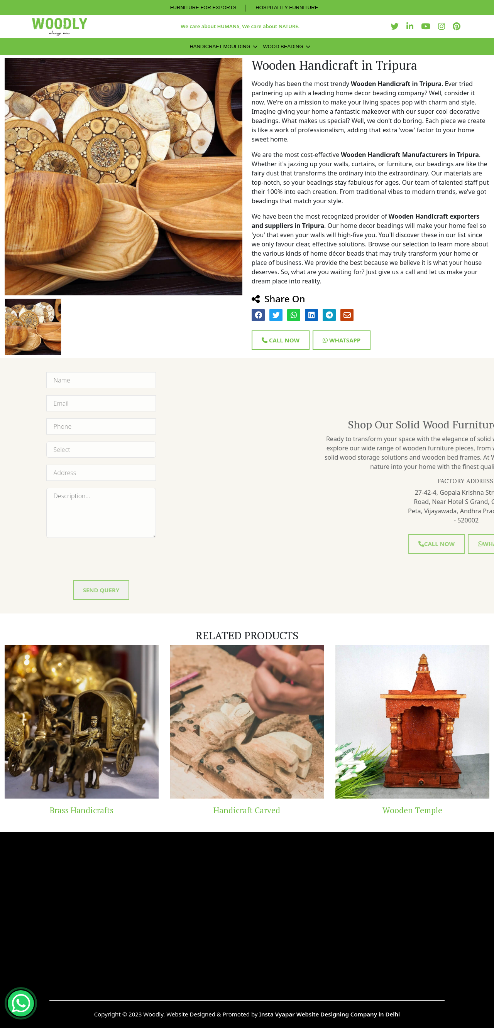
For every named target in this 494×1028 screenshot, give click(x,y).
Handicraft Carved (246, 810)
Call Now (280, 340)
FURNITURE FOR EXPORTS (203, 7)
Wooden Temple (412, 810)
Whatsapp (341, 340)
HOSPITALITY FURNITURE (286, 7)
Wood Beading (283, 46)
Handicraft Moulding (219, 46)
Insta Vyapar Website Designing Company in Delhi (329, 1014)
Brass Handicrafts (81, 810)
